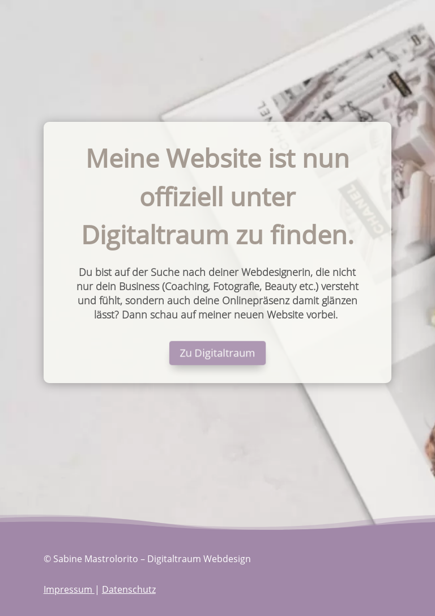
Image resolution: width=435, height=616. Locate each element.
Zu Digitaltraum (217, 353)
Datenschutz (129, 589)
